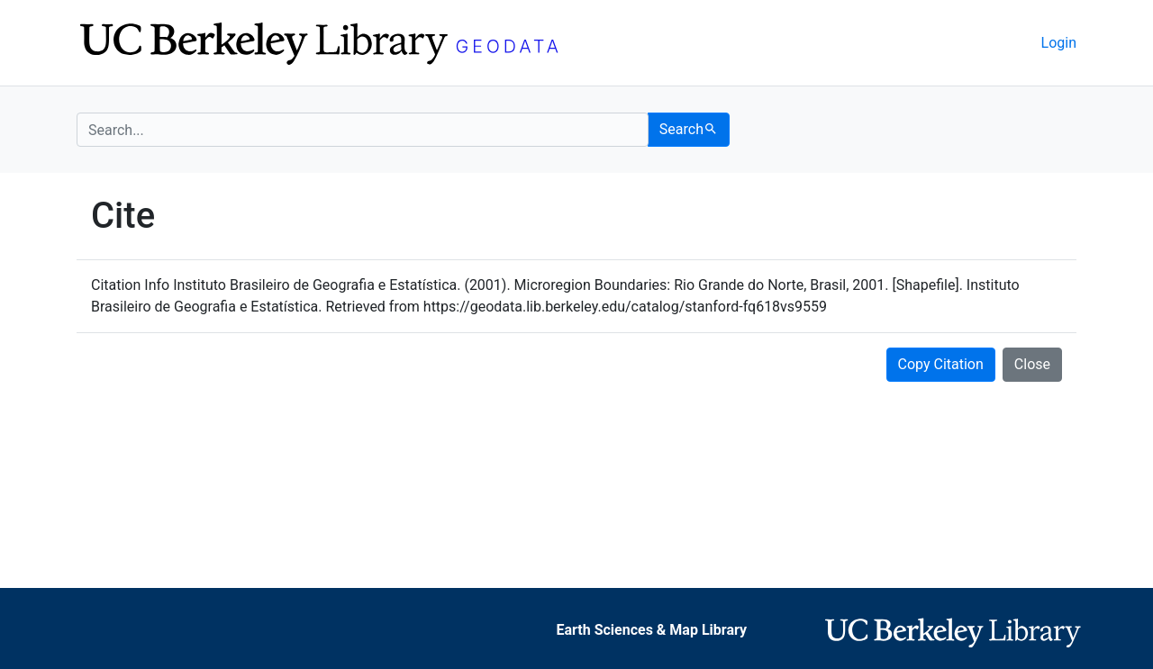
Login (1058, 42)
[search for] (363, 130)
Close (1032, 364)
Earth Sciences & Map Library (651, 629)
